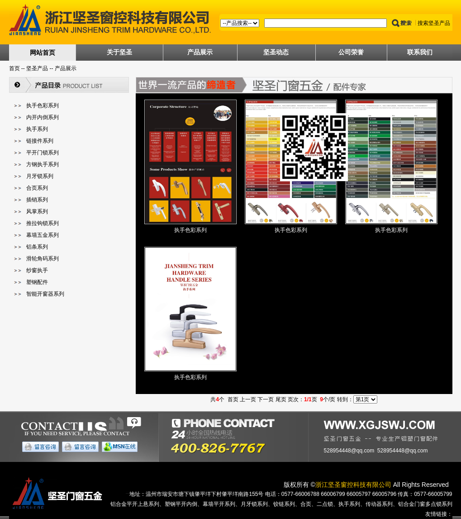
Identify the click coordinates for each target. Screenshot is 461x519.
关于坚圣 (119, 52)
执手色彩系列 (42, 105)
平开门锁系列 (42, 152)
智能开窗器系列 (45, 294)
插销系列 (37, 200)
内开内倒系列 (42, 117)
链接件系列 (39, 141)
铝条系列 (37, 247)
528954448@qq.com (349, 450)
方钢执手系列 (42, 164)
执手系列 (37, 129)
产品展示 (200, 52)
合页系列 (37, 188)
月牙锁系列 (39, 176)
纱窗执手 (37, 270)
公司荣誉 (351, 52)
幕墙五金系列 (42, 235)
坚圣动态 (276, 52)
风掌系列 (37, 211)
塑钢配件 (37, 282)
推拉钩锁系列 (42, 223)
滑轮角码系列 (42, 258)
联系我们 (419, 52)
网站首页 (42, 52)
